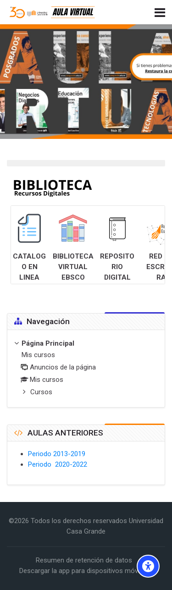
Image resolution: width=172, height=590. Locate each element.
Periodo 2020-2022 (57, 464)
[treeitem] (86, 368)
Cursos (41, 392)
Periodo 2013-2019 (56, 454)
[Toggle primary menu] (160, 12)
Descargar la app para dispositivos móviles (83, 571)
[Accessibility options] (148, 566)
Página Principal (48, 343)
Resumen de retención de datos (84, 560)
